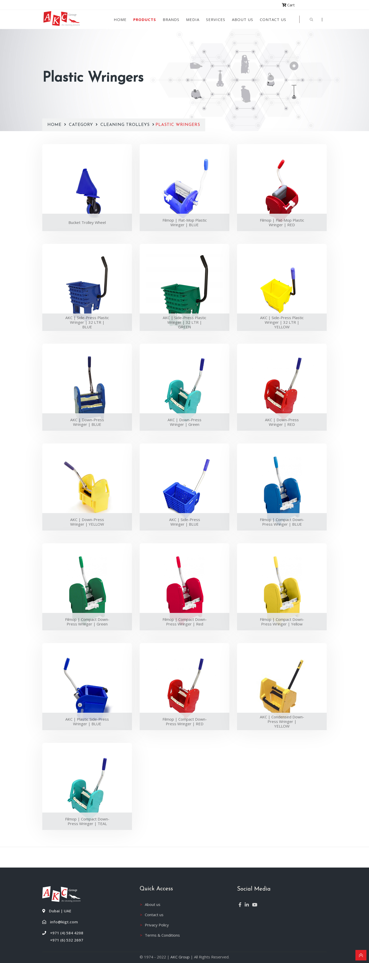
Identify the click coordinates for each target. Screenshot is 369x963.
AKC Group (180, 956)
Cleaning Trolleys (125, 116)
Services (215, 19)
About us (242, 19)
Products (144, 19)
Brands (171, 19)
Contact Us (273, 19)
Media (192, 19)
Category (82, 116)
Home (120, 19)
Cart (288, 4)
